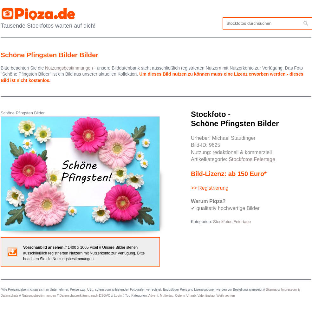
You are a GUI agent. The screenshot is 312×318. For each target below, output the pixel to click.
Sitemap (272, 289)
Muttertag (166, 295)
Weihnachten (226, 295)
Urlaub (191, 295)
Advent (153, 295)
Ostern (180, 295)
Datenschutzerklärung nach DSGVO (85, 295)
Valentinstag (206, 295)
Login (117, 295)
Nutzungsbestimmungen (39, 295)
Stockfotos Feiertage (252, 159)
